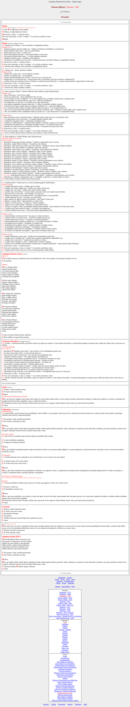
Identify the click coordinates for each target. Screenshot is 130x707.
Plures (64, 583)
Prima (57, 579)
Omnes (58, 583)
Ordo (73, 586)
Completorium (68, 581)
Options (57, 586)
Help (85, 704)
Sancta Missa (66, 586)
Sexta (68, 579)
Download (61, 704)
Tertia (63, 579)
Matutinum (61, 578)
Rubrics (70, 704)
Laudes (69, 578)
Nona (73, 579)
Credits (53, 704)
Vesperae (59, 581)
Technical (78, 704)
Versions (46, 704)
